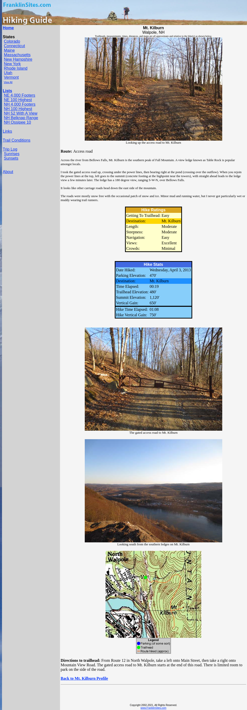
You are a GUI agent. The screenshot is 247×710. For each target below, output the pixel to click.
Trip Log (10, 149)
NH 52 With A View (20, 113)
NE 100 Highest (18, 100)
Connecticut (14, 46)
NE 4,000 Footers (19, 95)
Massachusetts (17, 55)
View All (8, 82)
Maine (9, 50)
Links (7, 131)
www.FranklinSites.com (153, 708)
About (8, 172)
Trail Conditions (16, 140)
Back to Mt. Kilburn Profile (84, 678)
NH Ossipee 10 (17, 122)
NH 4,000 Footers (19, 104)
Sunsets (11, 158)
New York (12, 64)
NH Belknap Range (21, 118)
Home (8, 28)
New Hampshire (18, 59)
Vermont (11, 77)
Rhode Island (15, 68)
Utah (8, 73)
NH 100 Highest (18, 109)
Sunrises (11, 154)
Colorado (12, 41)
